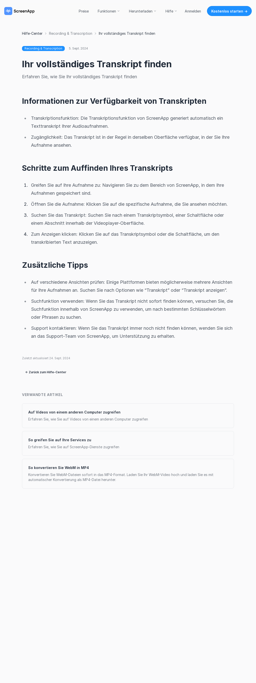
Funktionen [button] (109, 11)
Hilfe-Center (32, 33)
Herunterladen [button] (142, 11)
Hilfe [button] (171, 11)
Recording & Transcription (70, 33)
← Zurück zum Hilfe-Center (45, 372)
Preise (84, 11)
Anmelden (193, 11)
